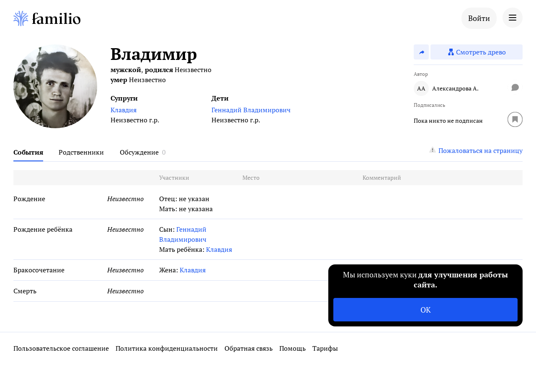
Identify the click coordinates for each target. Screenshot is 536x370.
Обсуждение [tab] (139, 152)
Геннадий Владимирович (251, 109)
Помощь (292, 348)
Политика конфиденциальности (167, 348)
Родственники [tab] (81, 152)
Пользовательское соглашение (61, 348)
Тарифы (325, 348)
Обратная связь (248, 348)
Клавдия (124, 109)
